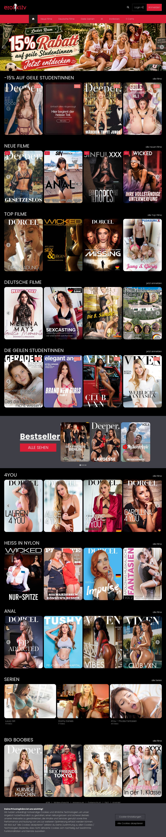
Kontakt (116, 802)
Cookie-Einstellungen (130, 816)
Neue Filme (46, 18)
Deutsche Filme (66, 18)
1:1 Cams (130, 18)
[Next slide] (162, 47)
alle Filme (157, 78)
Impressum (78, 802)
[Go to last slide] (8, 177)
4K (102, 18)
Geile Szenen (87, 18)
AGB (48, 802)
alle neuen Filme (154, 146)
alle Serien (157, 680)
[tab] (80, 465)
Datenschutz (94, 802)
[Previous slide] (4, 47)
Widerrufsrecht (61, 802)
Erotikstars (114, 18)
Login (138, 7)
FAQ (107, 802)
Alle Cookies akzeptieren (130, 823)
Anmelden (154, 7)
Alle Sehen (38, 447)
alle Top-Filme (155, 215)
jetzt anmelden (154, 283)
